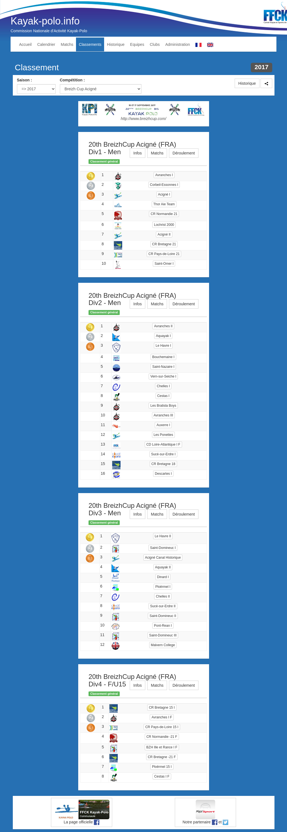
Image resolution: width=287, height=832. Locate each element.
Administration (177, 44)
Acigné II (164, 234)
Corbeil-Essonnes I (164, 185)
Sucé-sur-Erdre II (162, 606)
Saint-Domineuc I (163, 548)
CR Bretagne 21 (164, 244)
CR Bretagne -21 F (162, 757)
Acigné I (164, 194)
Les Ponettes (163, 435)
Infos (137, 153)
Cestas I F (162, 776)
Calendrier (46, 44)
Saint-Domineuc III (163, 635)
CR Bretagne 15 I (162, 707)
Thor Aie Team (164, 204)
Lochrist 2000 (164, 225)
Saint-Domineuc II (162, 616)
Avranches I (164, 175)
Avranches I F (161, 717)
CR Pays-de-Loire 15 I (161, 727)
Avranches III (163, 415)
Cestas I (163, 396)
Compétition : (72, 80)
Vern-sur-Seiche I (163, 376)
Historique (115, 44)
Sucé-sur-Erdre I (163, 454)
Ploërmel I (162, 587)
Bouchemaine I (163, 357)
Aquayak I (163, 336)
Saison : (24, 80)
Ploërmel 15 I (162, 767)
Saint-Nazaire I (163, 367)
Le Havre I (163, 346)
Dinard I (163, 577)
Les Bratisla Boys (163, 406)
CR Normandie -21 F (161, 737)
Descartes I (163, 474)
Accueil (25, 44)
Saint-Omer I (163, 264)
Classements (90, 44)
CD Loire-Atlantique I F (163, 444)
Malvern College (163, 645)
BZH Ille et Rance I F (161, 747)
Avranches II (163, 326)
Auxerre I (163, 425)
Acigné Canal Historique (163, 557)
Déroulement (184, 153)
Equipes (137, 44)
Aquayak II (163, 567)
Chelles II (163, 596)
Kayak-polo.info (45, 21)
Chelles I (163, 386)
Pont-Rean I (163, 626)
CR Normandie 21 (164, 214)
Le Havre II (163, 536)
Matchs (67, 44)
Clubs (155, 44)
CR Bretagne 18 (163, 464)
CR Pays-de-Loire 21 (164, 254)
